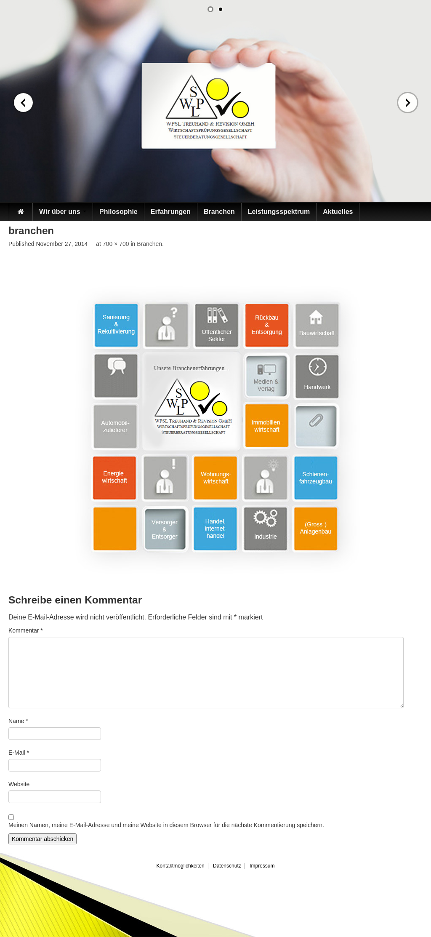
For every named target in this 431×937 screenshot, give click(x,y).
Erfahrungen (171, 211)
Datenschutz (227, 866)
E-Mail (18, 752)
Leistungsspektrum (279, 211)
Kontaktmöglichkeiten (181, 866)
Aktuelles (338, 211)
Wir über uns (62, 211)
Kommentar (25, 630)
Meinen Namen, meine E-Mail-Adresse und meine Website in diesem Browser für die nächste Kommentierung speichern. (166, 825)
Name (18, 721)
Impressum (262, 866)
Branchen (219, 211)
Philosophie (118, 211)
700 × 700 (116, 243)
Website (18, 784)
